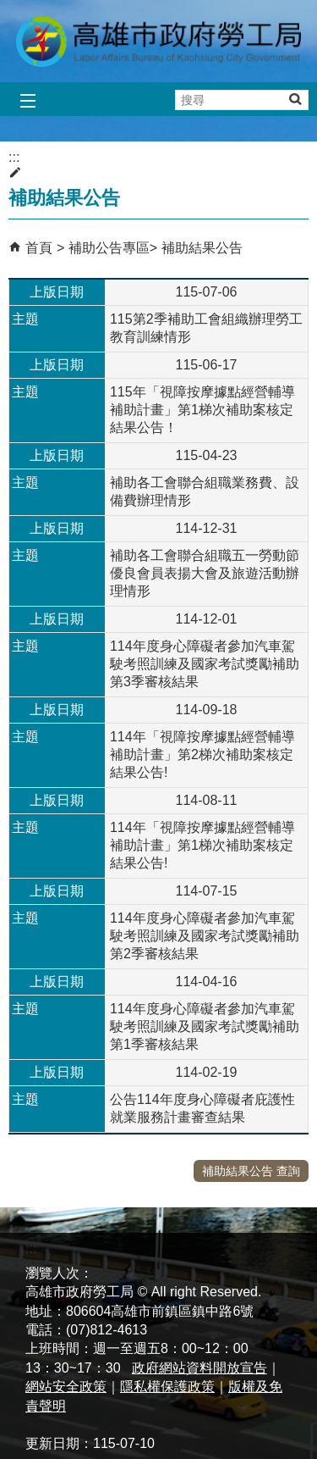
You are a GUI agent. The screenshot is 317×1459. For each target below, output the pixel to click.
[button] (294, 99)
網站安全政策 (66, 1386)
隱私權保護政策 (167, 1386)
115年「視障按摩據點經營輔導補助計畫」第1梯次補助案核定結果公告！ (202, 410)
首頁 (38, 248)
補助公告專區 (109, 248)
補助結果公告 (202, 248)
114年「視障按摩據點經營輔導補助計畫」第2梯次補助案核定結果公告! (202, 754)
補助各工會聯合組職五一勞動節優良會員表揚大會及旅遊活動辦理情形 (204, 573)
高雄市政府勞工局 (159, 41)
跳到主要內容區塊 (8, 8)
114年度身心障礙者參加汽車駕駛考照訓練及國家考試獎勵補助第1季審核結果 (204, 1026)
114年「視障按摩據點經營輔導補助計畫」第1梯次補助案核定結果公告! (202, 845)
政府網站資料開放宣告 (199, 1368)
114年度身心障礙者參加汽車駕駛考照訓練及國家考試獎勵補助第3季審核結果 (204, 664)
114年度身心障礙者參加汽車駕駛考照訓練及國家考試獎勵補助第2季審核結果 (204, 936)
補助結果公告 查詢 (251, 1171)
